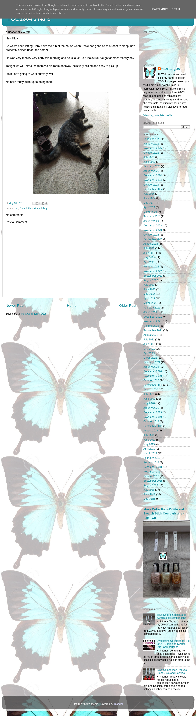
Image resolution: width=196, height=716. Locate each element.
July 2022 (148, 284)
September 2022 (153, 275)
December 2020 (152, 371)
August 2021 (150, 334)
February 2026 (151, 138)
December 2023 (152, 225)
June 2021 (149, 344)
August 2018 (150, 485)
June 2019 (149, 439)
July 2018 (148, 489)
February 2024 (151, 216)
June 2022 (149, 289)
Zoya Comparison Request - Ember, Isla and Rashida (173, 671)
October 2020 (151, 380)
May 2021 (149, 348)
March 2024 (150, 211)
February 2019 (151, 457)
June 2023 (149, 252)
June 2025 (149, 161)
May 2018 (149, 498)
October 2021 (151, 325)
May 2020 (149, 403)
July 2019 (148, 435)
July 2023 (148, 248)
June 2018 (149, 494)
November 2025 (152, 148)
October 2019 (151, 421)
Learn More (159, 9)
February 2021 (151, 362)
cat (16, 208)
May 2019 (149, 444)
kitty (28, 208)
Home (71, 305)
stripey (36, 208)
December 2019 (152, 412)
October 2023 (151, 234)
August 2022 (150, 280)
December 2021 (152, 316)
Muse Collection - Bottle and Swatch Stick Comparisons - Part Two (163, 513)
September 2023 (153, 239)
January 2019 (151, 462)
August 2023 (150, 243)
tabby (44, 208)
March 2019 (150, 453)
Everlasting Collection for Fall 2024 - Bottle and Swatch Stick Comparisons (173, 643)
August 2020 (150, 389)
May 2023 (149, 257)
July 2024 (148, 193)
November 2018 (152, 471)
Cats (22, 208)
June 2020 (149, 398)
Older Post (127, 305)
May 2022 (149, 293)
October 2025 (151, 152)
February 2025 (151, 166)
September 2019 (153, 426)
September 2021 (153, 330)
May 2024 (149, 202)
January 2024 (151, 221)
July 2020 (148, 394)
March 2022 (150, 302)
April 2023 (149, 262)
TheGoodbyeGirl (171, 69)
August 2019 (150, 430)
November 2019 (152, 416)
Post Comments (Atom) (34, 313)
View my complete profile (157, 115)
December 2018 (152, 466)
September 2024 (153, 189)
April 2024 (149, 207)
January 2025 (151, 170)
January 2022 (151, 312)
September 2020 (153, 385)
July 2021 (148, 339)
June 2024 (149, 198)
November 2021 (152, 321)
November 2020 (152, 375)
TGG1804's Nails (29, 18)
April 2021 (149, 353)
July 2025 (148, 157)
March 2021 (150, 357)
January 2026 (151, 143)
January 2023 (151, 266)
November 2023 (152, 230)
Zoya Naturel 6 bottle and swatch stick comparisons (171, 616)
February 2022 (151, 307)
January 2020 (151, 407)
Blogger (118, 703)
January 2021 (151, 366)
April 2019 (149, 448)
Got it (176, 9)
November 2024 (152, 180)
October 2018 (151, 476)
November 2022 (152, 271)
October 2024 (151, 184)
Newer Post (15, 305)
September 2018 (153, 480)
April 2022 (149, 298)
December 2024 (152, 175)
